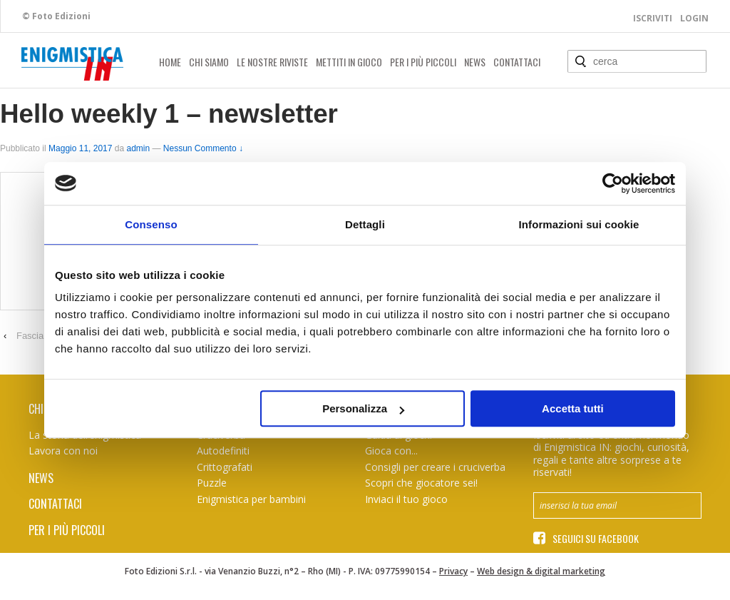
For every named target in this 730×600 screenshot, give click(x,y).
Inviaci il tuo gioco (406, 499)
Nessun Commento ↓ (203, 148)
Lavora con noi (63, 450)
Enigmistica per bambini (251, 499)
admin (138, 148)
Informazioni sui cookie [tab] (579, 224)
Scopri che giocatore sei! (421, 482)
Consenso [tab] (151, 224)
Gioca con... (391, 450)
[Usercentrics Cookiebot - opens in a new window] (612, 183)
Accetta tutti (573, 408)
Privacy (453, 571)
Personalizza (363, 408)
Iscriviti (652, 18)
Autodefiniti (223, 450)
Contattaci (516, 61)
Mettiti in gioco (349, 61)
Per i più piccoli (423, 61)
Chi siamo (209, 61)
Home (170, 61)
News (474, 61)
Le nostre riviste (272, 61)
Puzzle (212, 482)
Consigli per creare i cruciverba (435, 467)
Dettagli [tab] (365, 224)
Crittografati (224, 467)
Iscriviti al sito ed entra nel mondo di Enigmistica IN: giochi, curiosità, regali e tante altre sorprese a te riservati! (611, 453)
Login (694, 18)
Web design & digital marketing (541, 571)
